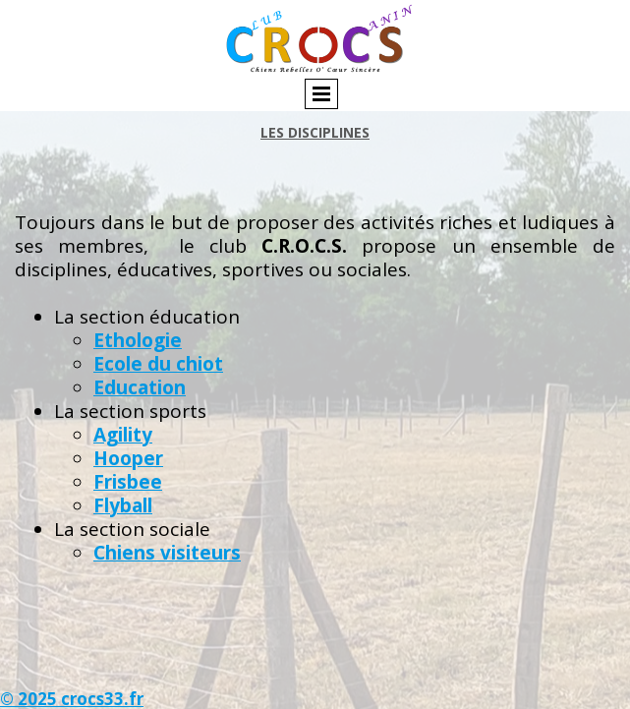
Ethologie (137, 340)
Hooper (128, 458)
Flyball (122, 505)
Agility (122, 434)
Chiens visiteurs (167, 552)
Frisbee (127, 482)
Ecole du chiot (158, 364)
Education (139, 387)
